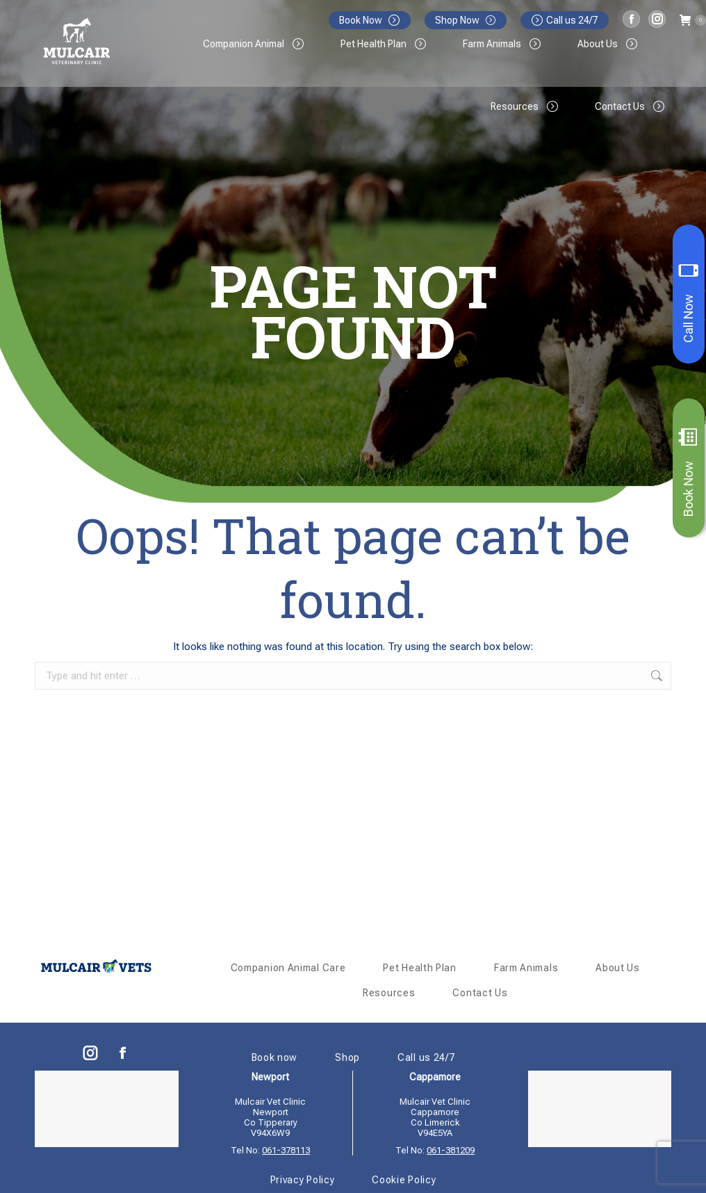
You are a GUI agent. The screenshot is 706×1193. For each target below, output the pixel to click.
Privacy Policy (302, 1179)
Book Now (688, 472)
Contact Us (479, 992)
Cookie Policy (404, 1179)
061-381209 (451, 1150)
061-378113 (286, 1150)
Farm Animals (526, 967)
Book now (275, 1057)
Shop (347, 1057)
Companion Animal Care (288, 967)
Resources (389, 992)
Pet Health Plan (420, 967)
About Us (618, 967)
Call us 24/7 (565, 20)
